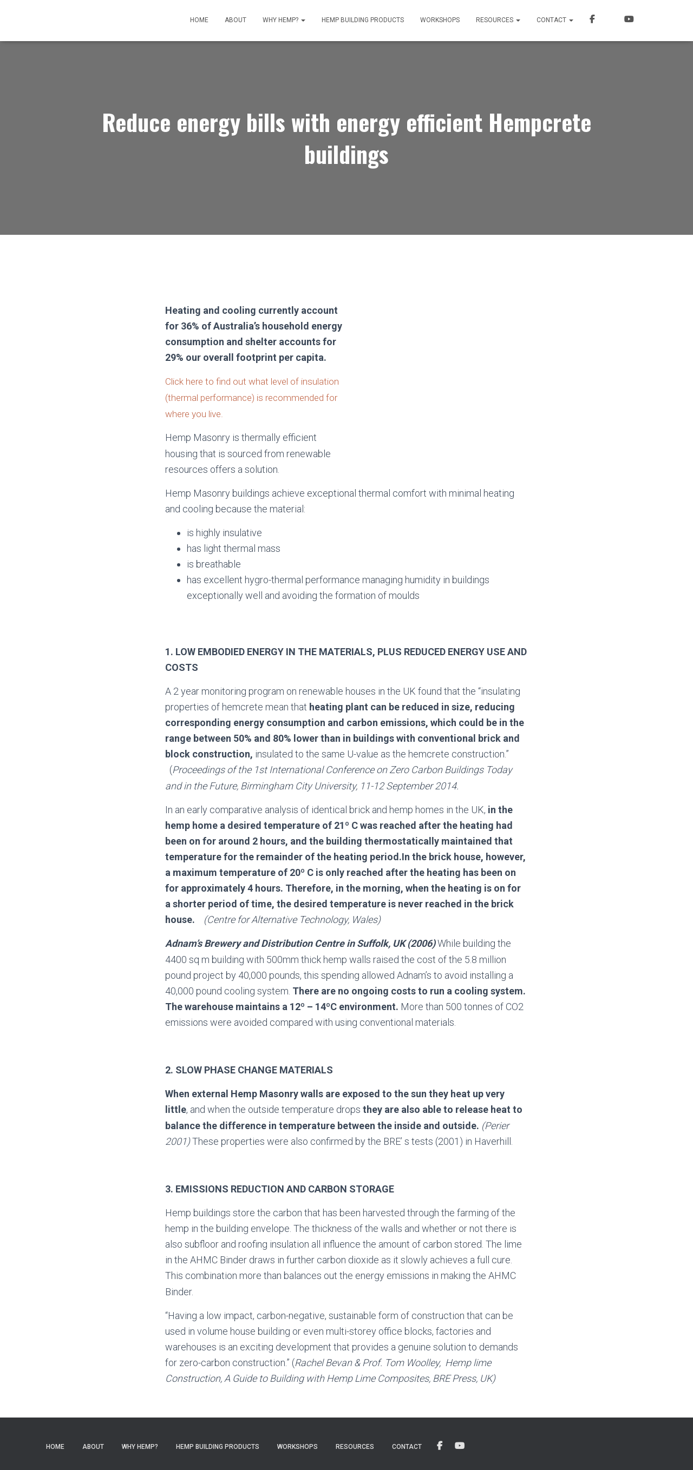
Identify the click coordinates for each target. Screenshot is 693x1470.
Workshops (440, 20)
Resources (498, 20)
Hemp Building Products (363, 20)
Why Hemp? (284, 20)
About (235, 20)
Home (199, 20)
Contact (555, 20)
